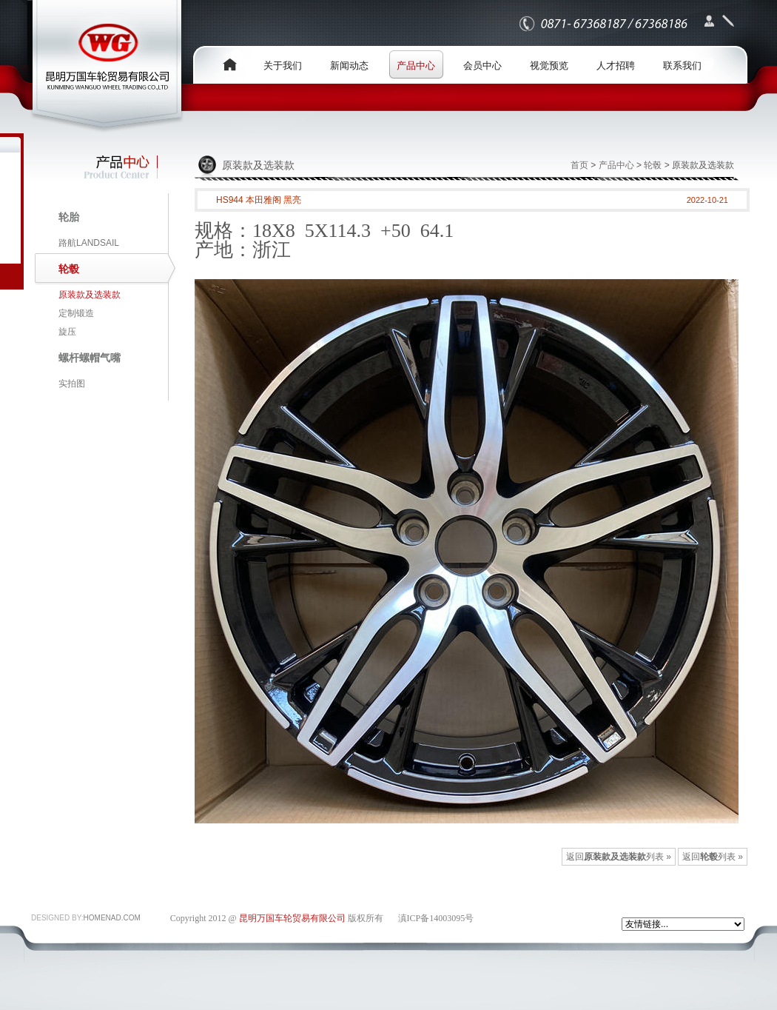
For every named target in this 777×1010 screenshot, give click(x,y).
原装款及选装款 (89, 295)
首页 (579, 165)
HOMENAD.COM (112, 918)
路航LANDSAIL (88, 243)
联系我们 (682, 65)
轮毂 (653, 165)
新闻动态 (349, 65)
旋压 (67, 332)
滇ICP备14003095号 (436, 918)
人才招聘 (615, 65)
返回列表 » (712, 857)
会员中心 (482, 65)
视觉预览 (549, 65)
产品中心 (416, 65)
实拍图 (71, 383)
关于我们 (282, 65)
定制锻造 (76, 313)
